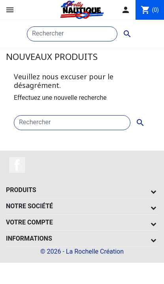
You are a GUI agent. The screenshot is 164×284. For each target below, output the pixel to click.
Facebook (17, 165)
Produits (21, 190)
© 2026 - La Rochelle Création (82, 251)
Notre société (29, 206)
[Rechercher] (72, 33)
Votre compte (29, 222)
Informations (29, 238)
